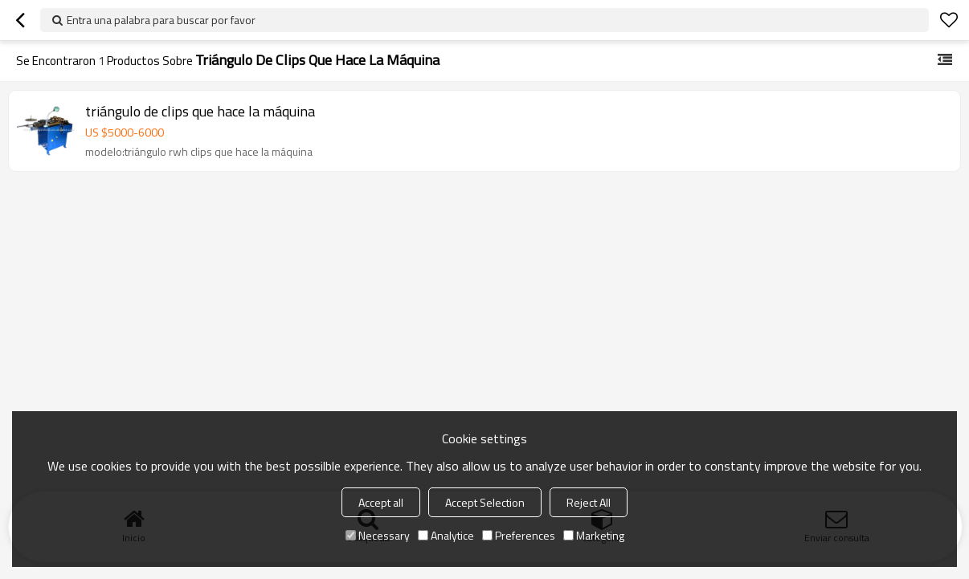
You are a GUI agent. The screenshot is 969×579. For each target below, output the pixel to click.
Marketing (593, 535)
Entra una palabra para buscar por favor (161, 19)
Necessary (377, 535)
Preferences (518, 535)
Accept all (380, 502)
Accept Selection (485, 502)
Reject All (588, 502)
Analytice (446, 535)
